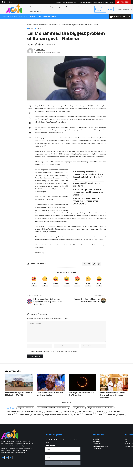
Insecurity (38, 416)
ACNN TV (103, 412)
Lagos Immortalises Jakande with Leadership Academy (50, 394)
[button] (35, 44)
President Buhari (71, 412)
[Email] (32, 44)
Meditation (115, 416)
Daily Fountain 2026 (89, 412)
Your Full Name (50, 450)
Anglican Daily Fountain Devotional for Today (54, 409)
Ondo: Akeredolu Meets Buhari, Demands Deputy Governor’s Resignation (112, 395)
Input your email (50, 459)
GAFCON (103, 416)
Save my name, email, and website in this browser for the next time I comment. (53, 352)
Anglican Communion (26, 409)
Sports (9, 419)
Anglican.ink (91, 416)
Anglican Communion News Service (59, 416)
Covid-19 (10, 416)
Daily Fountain (81, 409)
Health (38, 17)
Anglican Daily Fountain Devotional (103, 409)
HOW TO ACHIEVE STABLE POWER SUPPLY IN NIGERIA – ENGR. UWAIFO (86, 201)
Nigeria (79, 416)
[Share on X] (28, 44)
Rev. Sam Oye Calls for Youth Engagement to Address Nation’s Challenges (88, 192)
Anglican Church (24, 416)
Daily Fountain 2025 (14, 412)
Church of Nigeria (53, 412)
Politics (53, 17)
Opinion (32, 17)
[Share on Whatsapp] (29, 118)
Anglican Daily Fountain (34, 412)
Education (46, 17)
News (31, 28)
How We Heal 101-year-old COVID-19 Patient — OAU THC (18, 394)
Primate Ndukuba (118, 412)
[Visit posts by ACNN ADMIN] (30, 51)
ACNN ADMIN (40, 50)
